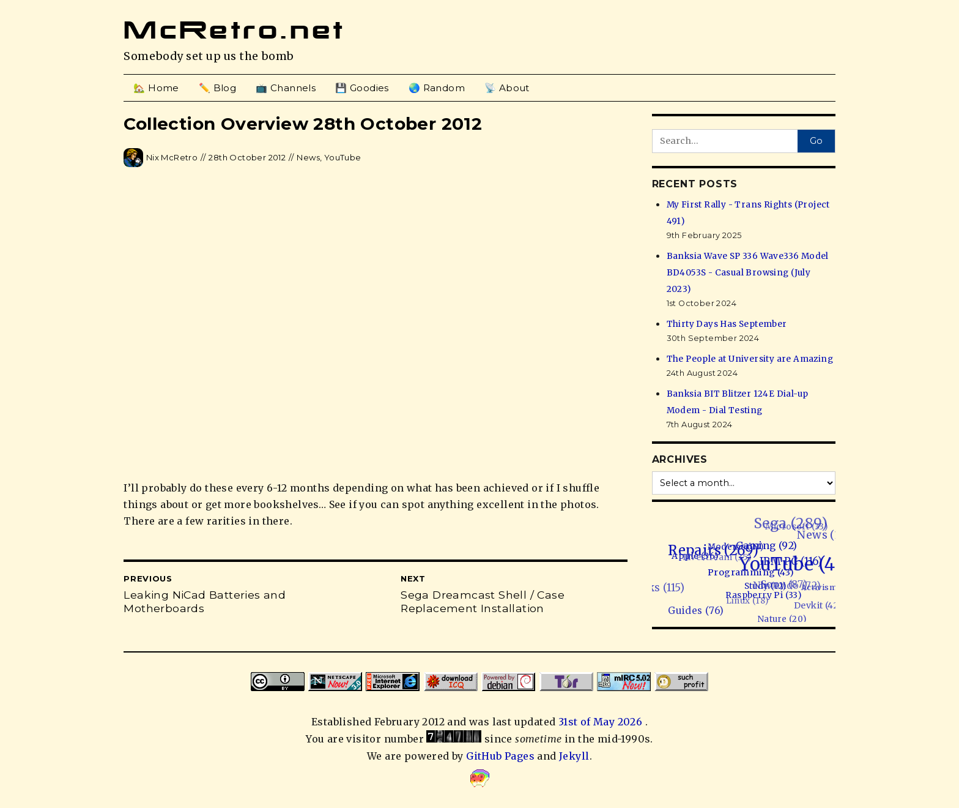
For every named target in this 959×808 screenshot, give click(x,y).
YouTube (342, 157)
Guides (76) (700, 610)
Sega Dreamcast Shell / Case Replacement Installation (483, 601)
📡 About (507, 88)
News (308, 157)
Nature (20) (785, 617)
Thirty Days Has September (727, 324)
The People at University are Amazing (750, 359)
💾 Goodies (362, 88)
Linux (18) (746, 602)
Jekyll (574, 756)
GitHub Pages (500, 756)
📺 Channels (286, 88)
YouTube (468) (802, 562)
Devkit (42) (819, 604)
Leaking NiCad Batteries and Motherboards (205, 601)
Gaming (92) (766, 543)
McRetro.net (234, 30)
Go (816, 140)
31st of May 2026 (601, 722)
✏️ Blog (217, 88)
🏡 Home (156, 88)
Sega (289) (786, 522)
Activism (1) (827, 585)
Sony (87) (781, 585)
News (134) (825, 532)
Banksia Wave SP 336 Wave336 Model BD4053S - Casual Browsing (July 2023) (748, 272)
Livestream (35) (713, 560)
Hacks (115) (657, 591)
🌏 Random (437, 88)
